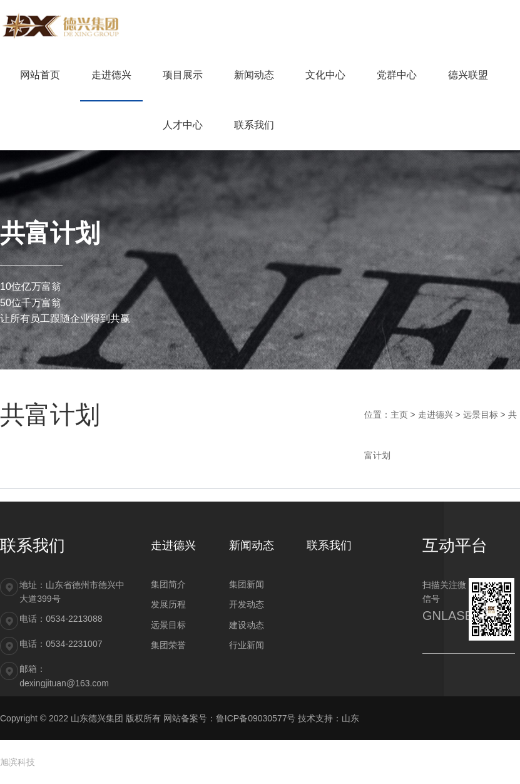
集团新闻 (246, 584)
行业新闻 (246, 645)
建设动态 (246, 625)
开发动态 (246, 604)
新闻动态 (251, 545)
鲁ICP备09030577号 (256, 718)
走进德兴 (435, 415)
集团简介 (168, 584)
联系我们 (329, 545)
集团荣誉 (168, 645)
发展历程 (168, 604)
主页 (399, 415)
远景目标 (480, 415)
